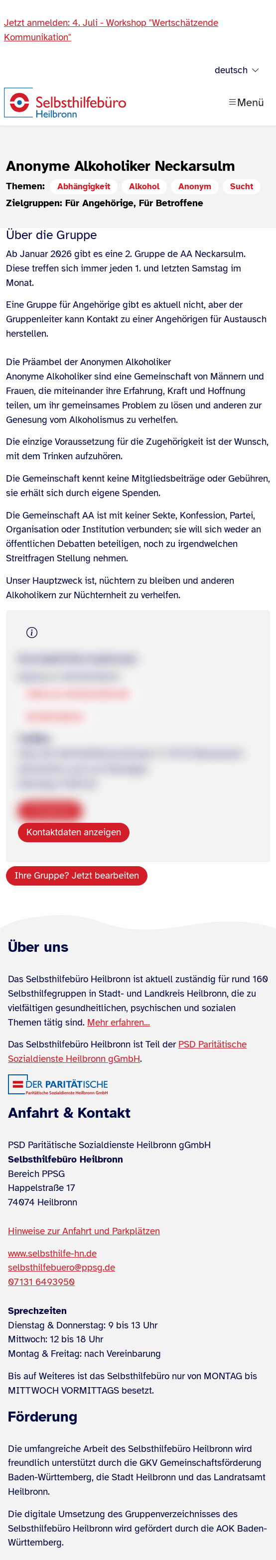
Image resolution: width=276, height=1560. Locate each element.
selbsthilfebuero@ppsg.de (61, 1268)
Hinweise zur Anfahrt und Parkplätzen (84, 1231)
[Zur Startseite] (65, 103)
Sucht (241, 186)
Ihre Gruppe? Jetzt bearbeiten (76, 876)
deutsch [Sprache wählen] (237, 70)
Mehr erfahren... (118, 1023)
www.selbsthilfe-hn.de (52, 1254)
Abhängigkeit (83, 186)
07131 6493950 (41, 1282)
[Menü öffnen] (246, 103)
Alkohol (144, 186)
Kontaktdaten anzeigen (73, 832)
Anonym (194, 186)
